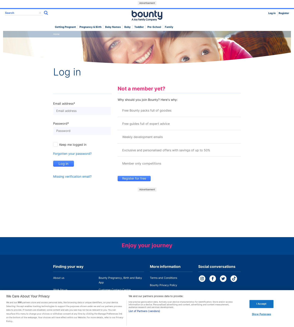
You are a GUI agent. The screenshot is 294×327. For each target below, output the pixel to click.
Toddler (139, 27)
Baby (127, 27)
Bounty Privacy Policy (163, 285)
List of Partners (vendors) (144, 312)
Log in (272, 13)
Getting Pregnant (65, 27)
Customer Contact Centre (115, 289)
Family (169, 27)
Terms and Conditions (163, 277)
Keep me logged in (72, 145)
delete (40, 13)
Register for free (134, 178)
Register (284, 13)
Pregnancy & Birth (90, 27)
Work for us (60, 289)
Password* (61, 123)
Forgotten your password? (72, 154)
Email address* (64, 103)
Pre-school (154, 27)
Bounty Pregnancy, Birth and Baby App (120, 280)
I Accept (261, 305)
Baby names (113, 27)
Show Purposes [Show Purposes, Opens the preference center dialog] (261, 315)
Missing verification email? (72, 176)
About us (58, 277)
